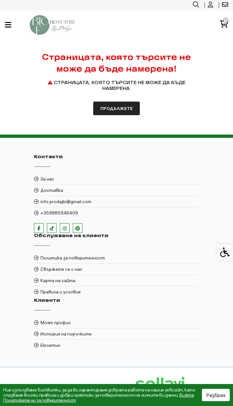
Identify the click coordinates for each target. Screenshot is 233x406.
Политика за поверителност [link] (72, 258)
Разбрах (216, 395)
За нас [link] (47, 179)
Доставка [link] (51, 190)
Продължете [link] (116, 108)
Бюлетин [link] (50, 345)
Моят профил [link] (55, 322)
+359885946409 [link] (59, 213)
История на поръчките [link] (66, 334)
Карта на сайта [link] (57, 280)
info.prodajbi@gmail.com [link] (65, 201)
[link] (197, 5)
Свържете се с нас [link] (61, 269)
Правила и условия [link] (60, 292)
